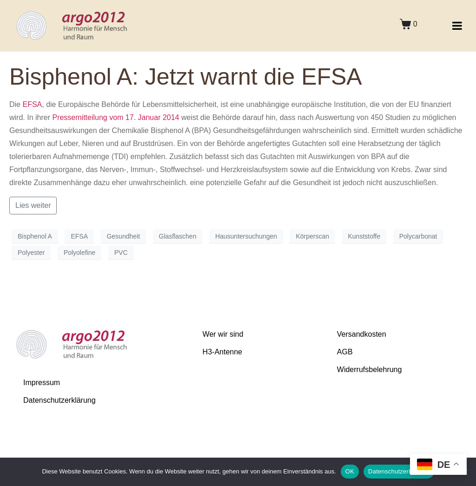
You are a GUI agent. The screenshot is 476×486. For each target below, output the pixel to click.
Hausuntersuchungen (246, 236)
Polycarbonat (418, 236)
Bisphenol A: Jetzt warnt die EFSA (185, 77)
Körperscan (312, 236)
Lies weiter (33, 205)
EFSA (32, 104)
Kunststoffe (364, 236)
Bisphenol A (35, 236)
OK (349, 471)
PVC (121, 252)
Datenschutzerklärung (398, 471)
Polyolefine (80, 252)
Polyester (31, 252)
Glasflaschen (178, 236)
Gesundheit (123, 236)
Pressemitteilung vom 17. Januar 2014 (115, 117)
